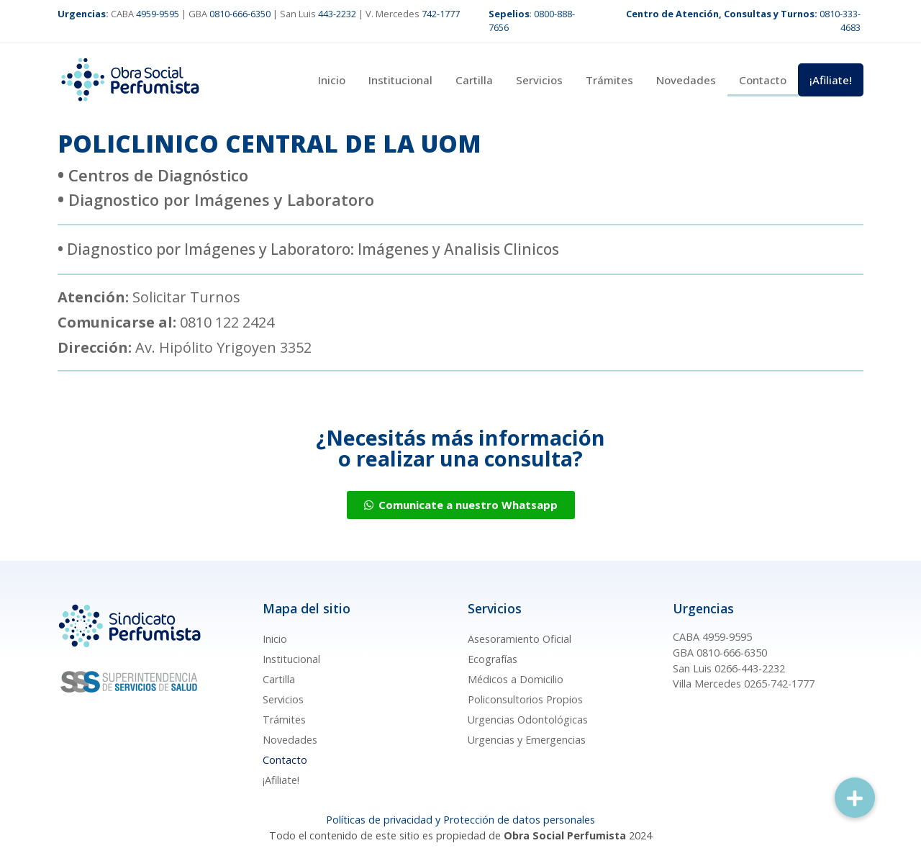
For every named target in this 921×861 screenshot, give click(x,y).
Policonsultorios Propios (525, 699)
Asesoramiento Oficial (519, 639)
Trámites (609, 80)
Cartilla (474, 80)
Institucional (400, 80)
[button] (855, 797)
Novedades (686, 80)
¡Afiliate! (830, 80)
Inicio (331, 80)
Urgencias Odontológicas (528, 719)
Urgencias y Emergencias (527, 740)
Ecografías (492, 659)
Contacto (762, 80)
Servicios (539, 80)
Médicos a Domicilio (515, 679)
